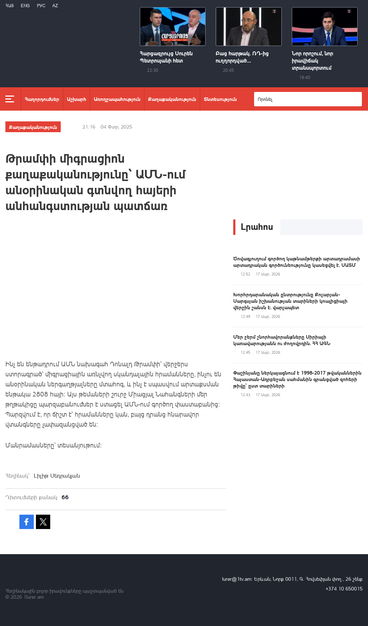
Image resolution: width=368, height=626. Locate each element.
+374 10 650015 (344, 588)
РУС (41, 5)
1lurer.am (33, 597)
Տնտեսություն (220, 99)
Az (55, 5)
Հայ (9, 5)
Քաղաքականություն (172, 99)
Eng (25, 5)
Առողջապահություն (117, 99)
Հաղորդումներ (42, 99)
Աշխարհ (76, 99)
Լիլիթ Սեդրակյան (57, 475)
